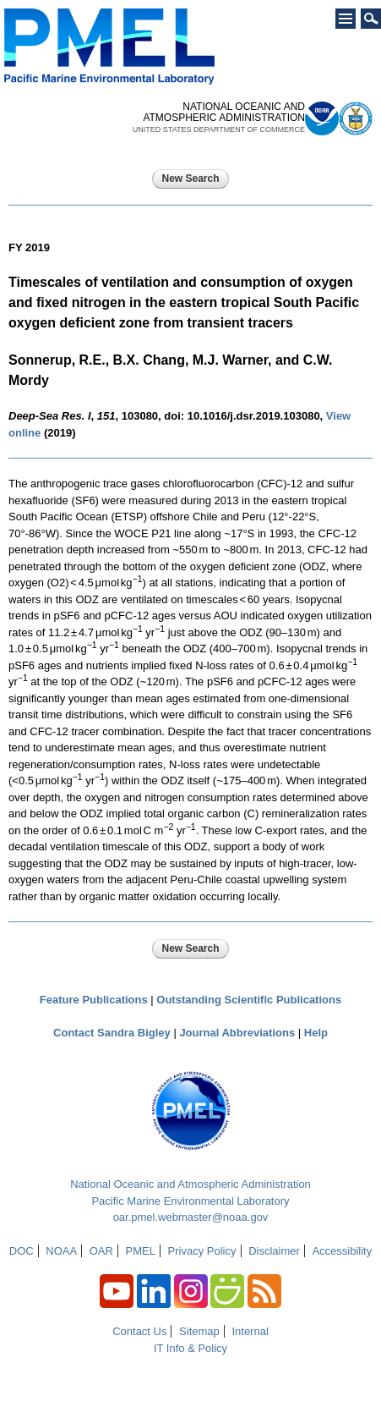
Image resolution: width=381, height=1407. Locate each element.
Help (316, 1032)
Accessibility (342, 1251)
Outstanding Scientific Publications (248, 999)
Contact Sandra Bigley (112, 1032)
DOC (21, 1251)
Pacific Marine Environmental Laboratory (190, 1201)
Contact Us (139, 1331)
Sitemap (199, 1331)
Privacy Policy (202, 1251)
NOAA (61, 1251)
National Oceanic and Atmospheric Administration (190, 1184)
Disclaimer (274, 1251)
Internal (249, 1331)
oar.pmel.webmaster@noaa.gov (191, 1217)
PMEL (140, 1251)
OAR (101, 1251)
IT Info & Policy (190, 1348)
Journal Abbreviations (237, 1032)
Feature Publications (94, 999)
